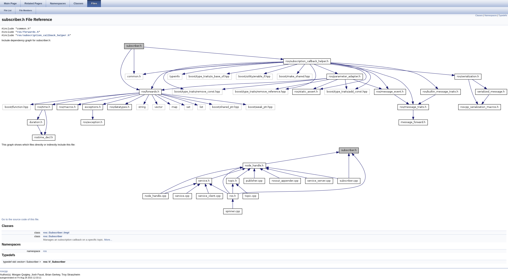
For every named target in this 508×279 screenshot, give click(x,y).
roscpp (4, 271)
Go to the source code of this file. (20, 219)
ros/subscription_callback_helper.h (43, 35)
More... (108, 239)
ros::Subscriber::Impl (56, 232)
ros (45, 251)
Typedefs (503, 15)
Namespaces (490, 15)
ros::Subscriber (52, 236)
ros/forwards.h (28, 32)
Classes (479, 15)
